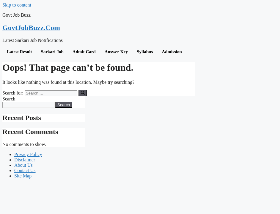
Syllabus (145, 51)
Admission (172, 51)
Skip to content (16, 4)
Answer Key (116, 51)
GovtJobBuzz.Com (31, 28)
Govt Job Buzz (16, 15)
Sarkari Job (52, 51)
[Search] (82, 93)
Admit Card (84, 51)
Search (8, 98)
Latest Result (19, 51)
